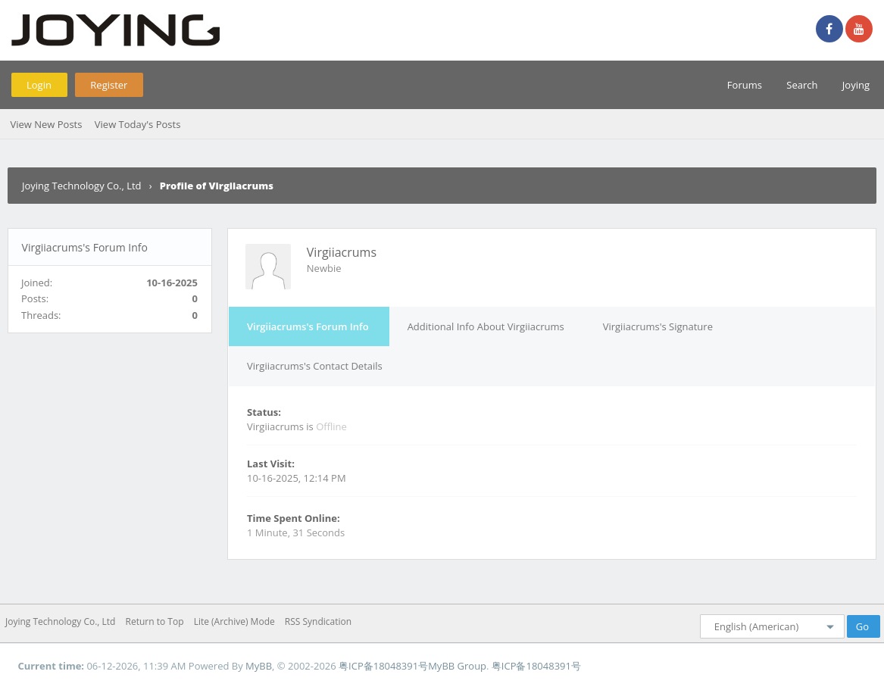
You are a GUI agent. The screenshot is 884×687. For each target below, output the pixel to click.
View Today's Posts (138, 124)
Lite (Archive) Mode (234, 621)
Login (39, 85)
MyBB (258, 666)
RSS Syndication (318, 621)
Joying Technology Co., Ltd (82, 185)
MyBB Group (457, 666)
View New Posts (46, 124)
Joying (856, 85)
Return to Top (155, 621)
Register (108, 85)
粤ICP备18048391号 (383, 666)
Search (801, 85)
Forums (744, 85)
